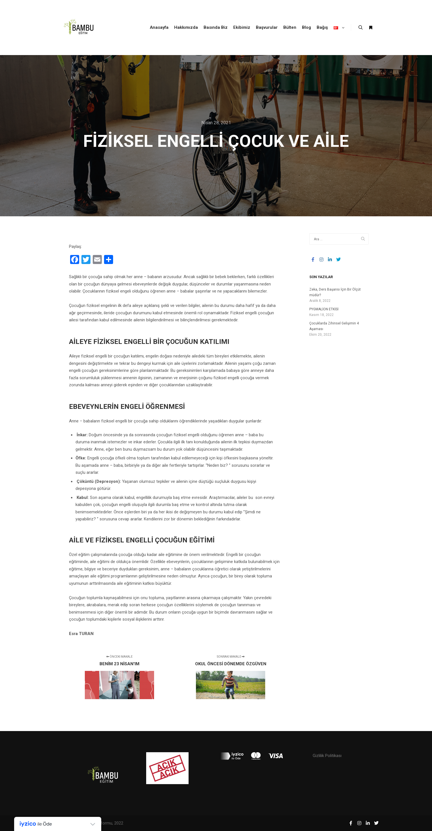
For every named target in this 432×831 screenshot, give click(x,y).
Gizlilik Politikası (327, 755)
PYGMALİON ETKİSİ (323, 309)
